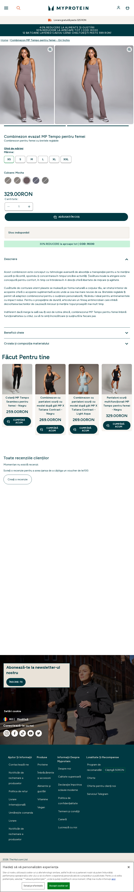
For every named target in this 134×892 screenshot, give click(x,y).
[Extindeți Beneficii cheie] (67, 333)
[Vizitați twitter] (38, 733)
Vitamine (42, 799)
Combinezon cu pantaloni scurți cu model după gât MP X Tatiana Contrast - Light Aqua (83, 405)
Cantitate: (11, 199)
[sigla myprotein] (68, 8)
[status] (18, 207)
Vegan (41, 807)
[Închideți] (128, 867)
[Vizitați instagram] (6, 733)
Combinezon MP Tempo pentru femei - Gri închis (40, 40)
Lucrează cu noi (67, 827)
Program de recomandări (106, 767)
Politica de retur (18, 791)
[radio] (9, 159)
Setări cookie (12, 711)
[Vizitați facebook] (14, 733)
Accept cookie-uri (58, 885)
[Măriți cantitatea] (29, 207)
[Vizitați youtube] (30, 733)
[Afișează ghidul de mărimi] (14, 149)
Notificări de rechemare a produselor (16, 778)
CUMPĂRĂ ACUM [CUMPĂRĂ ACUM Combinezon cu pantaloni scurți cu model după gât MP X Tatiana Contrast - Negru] (49, 429)
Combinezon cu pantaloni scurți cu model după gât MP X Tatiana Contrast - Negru (50, 405)
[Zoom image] (50, 49)
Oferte (91, 778)
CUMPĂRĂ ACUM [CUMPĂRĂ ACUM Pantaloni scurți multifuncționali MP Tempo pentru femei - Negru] (115, 425)
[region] (67, 877)
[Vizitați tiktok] (22, 733)
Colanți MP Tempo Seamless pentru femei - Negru (17, 401)
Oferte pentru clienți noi (101, 786)
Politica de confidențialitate (68, 800)
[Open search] (18, 8)
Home (4, 40)
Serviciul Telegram (97, 794)
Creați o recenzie (18, 479)
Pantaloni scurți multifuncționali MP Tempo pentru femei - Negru (116, 403)
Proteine (42, 764)
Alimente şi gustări (44, 788)
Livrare (12, 820)
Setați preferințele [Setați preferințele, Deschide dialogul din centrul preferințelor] (33, 885)
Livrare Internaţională (17, 802)
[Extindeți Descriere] (67, 259)
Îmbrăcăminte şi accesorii (45, 775)
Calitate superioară (69, 776)
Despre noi (64, 768)
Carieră (62, 819)
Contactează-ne (19, 764)
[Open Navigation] (6, 8)
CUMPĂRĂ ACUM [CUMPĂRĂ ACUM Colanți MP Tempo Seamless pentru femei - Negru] (15, 421)
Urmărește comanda (21, 812)
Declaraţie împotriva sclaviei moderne (70, 787)
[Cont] (119, 8)
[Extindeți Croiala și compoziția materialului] (67, 343)
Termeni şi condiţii (69, 811)
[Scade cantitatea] (8, 207)
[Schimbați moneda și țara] (67, 719)
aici (114, 879)
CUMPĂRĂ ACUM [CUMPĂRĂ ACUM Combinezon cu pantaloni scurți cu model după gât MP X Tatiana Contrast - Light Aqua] (82, 429)
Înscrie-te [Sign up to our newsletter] (16, 682)
